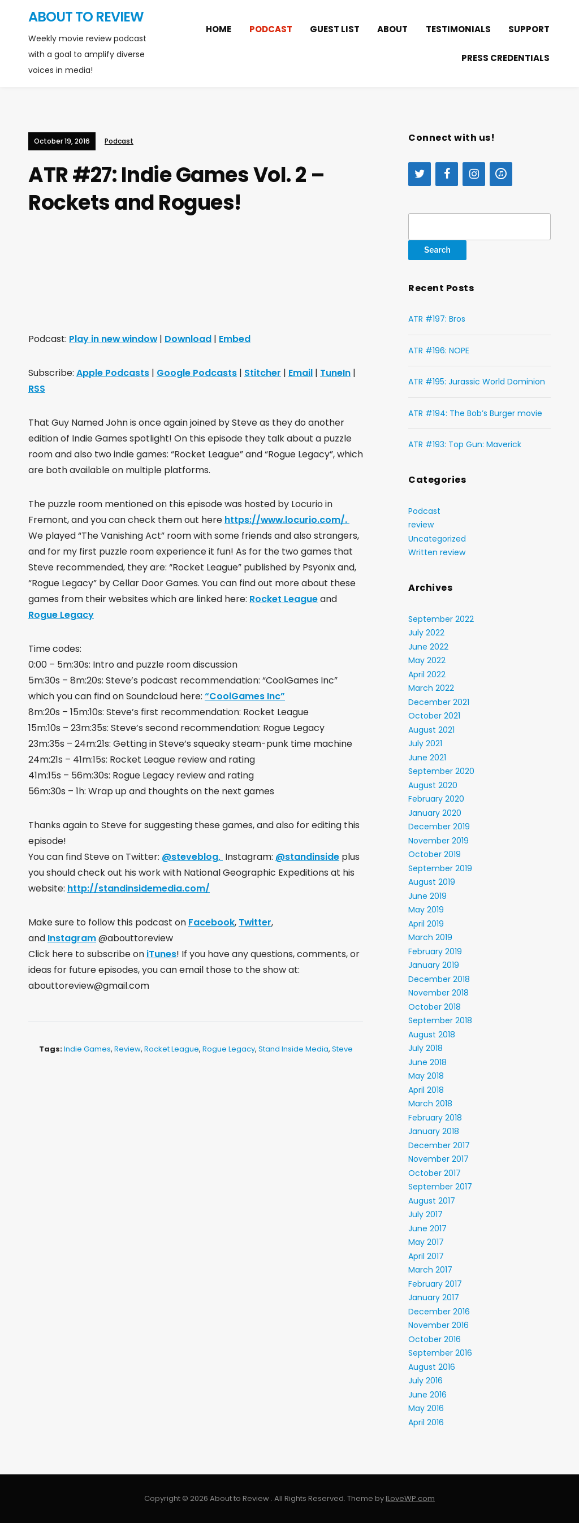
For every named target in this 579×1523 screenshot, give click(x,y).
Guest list (335, 29)
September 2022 (441, 619)
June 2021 (427, 757)
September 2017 (440, 1186)
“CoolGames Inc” (245, 696)
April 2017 (426, 1256)
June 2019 (427, 896)
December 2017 (439, 1145)
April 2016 (426, 1422)
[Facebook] (446, 174)
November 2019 (438, 840)
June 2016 (427, 1394)
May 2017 (426, 1242)
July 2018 (425, 1048)
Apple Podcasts (112, 372)
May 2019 (426, 909)
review (127, 1049)
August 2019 (431, 882)
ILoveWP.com (410, 1498)
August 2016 (431, 1367)
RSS (36, 388)
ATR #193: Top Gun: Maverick (464, 444)
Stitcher (262, 372)
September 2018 (440, 1020)
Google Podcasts (197, 372)
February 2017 (435, 1284)
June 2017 (427, 1228)
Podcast (270, 29)
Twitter (255, 922)
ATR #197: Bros (436, 318)
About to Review (86, 16)
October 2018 (434, 1007)
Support (529, 29)
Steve (342, 1049)
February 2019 (435, 951)
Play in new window (114, 338)
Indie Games (87, 1049)
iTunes (161, 953)
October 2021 (434, 715)
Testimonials (458, 29)
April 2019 (426, 923)
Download (190, 338)
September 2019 (440, 868)
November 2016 (438, 1325)
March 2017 (430, 1269)
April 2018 (426, 1090)
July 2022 (426, 632)
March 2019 (430, 937)
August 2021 (431, 729)
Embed (237, 338)
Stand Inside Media (293, 1049)
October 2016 (434, 1339)
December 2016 (439, 1311)
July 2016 (425, 1380)
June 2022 (428, 646)
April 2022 (427, 674)
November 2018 (438, 992)
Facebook (211, 922)
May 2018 (426, 1075)
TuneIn (335, 372)
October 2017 (434, 1173)
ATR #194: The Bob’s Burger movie (475, 413)
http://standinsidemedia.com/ (138, 888)
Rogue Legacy (61, 614)
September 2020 (441, 771)
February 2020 (436, 798)
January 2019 (433, 965)
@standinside (307, 856)
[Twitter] (419, 174)
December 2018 (439, 979)
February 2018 (435, 1117)
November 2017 (438, 1159)
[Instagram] (474, 174)
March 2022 (431, 688)
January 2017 (433, 1297)
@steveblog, (192, 856)
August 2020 (432, 785)
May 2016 (426, 1408)
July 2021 (425, 743)
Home (218, 29)
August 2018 (431, 1034)
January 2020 (434, 813)
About (392, 29)
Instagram (71, 938)
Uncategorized (437, 538)
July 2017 (425, 1214)
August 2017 (431, 1200)
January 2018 (433, 1131)
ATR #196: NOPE (438, 350)
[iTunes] (501, 174)
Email (300, 372)
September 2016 (440, 1352)
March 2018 (430, 1103)
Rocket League (283, 598)
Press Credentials (505, 58)
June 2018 (427, 1062)
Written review (436, 552)
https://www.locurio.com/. (287, 519)
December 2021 (438, 702)
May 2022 (427, 660)
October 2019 (434, 854)
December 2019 (439, 826)
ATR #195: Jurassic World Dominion (476, 381)
